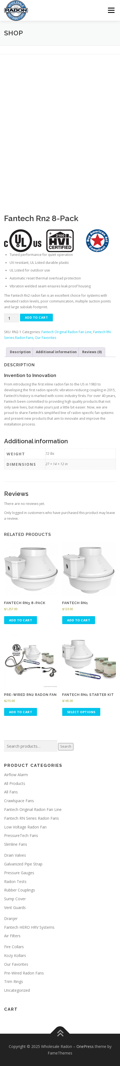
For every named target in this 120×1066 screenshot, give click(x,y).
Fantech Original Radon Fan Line (66, 332)
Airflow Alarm (16, 774)
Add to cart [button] (20, 620)
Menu (110, 10)
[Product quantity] (11, 318)
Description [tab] (20, 352)
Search (65, 746)
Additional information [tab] (56, 352)
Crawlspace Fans (19, 800)
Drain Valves (15, 855)
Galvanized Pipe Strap (23, 864)
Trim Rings (13, 981)
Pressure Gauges (19, 872)
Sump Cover (15, 898)
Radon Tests (15, 881)
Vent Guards (15, 907)
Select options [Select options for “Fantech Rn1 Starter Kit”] (81, 712)
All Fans (11, 792)
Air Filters (12, 935)
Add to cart (36, 317)
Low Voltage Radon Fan (25, 827)
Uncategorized (17, 990)
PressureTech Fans (21, 835)
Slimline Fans (15, 844)
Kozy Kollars (15, 955)
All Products (14, 783)
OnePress (85, 1046)
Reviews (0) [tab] (92, 352)
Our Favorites (45, 337)
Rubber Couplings (19, 890)
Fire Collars (14, 946)
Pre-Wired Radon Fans (24, 973)
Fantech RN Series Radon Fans (31, 818)
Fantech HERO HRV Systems (29, 927)
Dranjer (11, 918)
